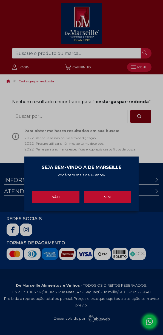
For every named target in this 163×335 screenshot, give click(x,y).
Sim (107, 196)
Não (56, 196)
